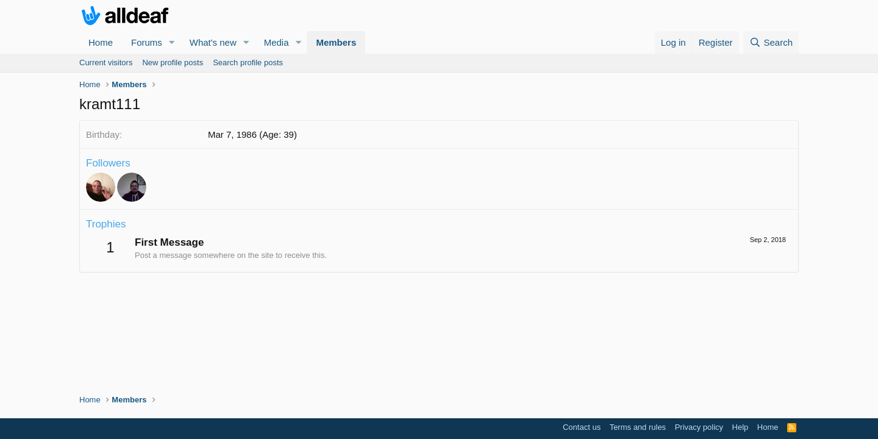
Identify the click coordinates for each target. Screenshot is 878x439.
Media (276, 42)
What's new (213, 42)
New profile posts (172, 62)
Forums (146, 42)
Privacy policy (699, 427)
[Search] (771, 42)
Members (336, 42)
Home (100, 42)
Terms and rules (638, 427)
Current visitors (105, 62)
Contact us (582, 427)
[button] (171, 42)
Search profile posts (248, 62)
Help (740, 427)
